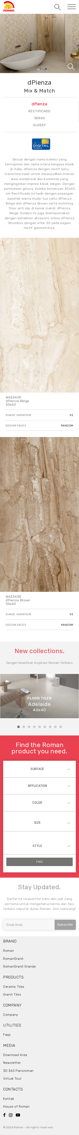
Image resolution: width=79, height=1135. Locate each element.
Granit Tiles (12, 994)
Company (10, 1015)
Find (39, 861)
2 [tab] (24, 727)
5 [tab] (39, 727)
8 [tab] (55, 727)
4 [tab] (34, 727)
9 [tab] (60, 727)
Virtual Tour (12, 1078)
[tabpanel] (39, 696)
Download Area (15, 1055)
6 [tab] (45, 727)
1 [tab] (18, 727)
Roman (8, 951)
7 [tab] (50, 727)
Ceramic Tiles (13, 987)
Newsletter (12, 1063)
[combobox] (39, 769)
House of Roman (16, 1106)
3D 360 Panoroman (18, 1071)
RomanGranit (13, 959)
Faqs (7, 1035)
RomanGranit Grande (19, 966)
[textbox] (39, 769)
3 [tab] (29, 727)
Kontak (8, 1099)
